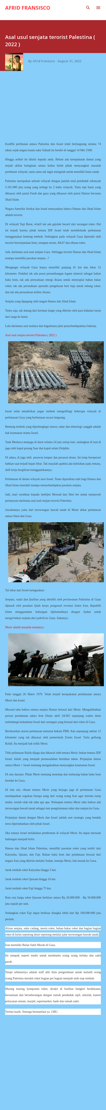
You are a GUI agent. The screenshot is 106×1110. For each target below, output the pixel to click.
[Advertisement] (54, 108)
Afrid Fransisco (27, 7)
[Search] (88, 7)
